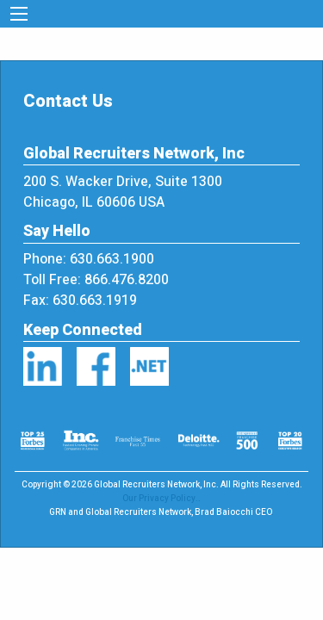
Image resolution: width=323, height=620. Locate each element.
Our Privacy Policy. (160, 499)
